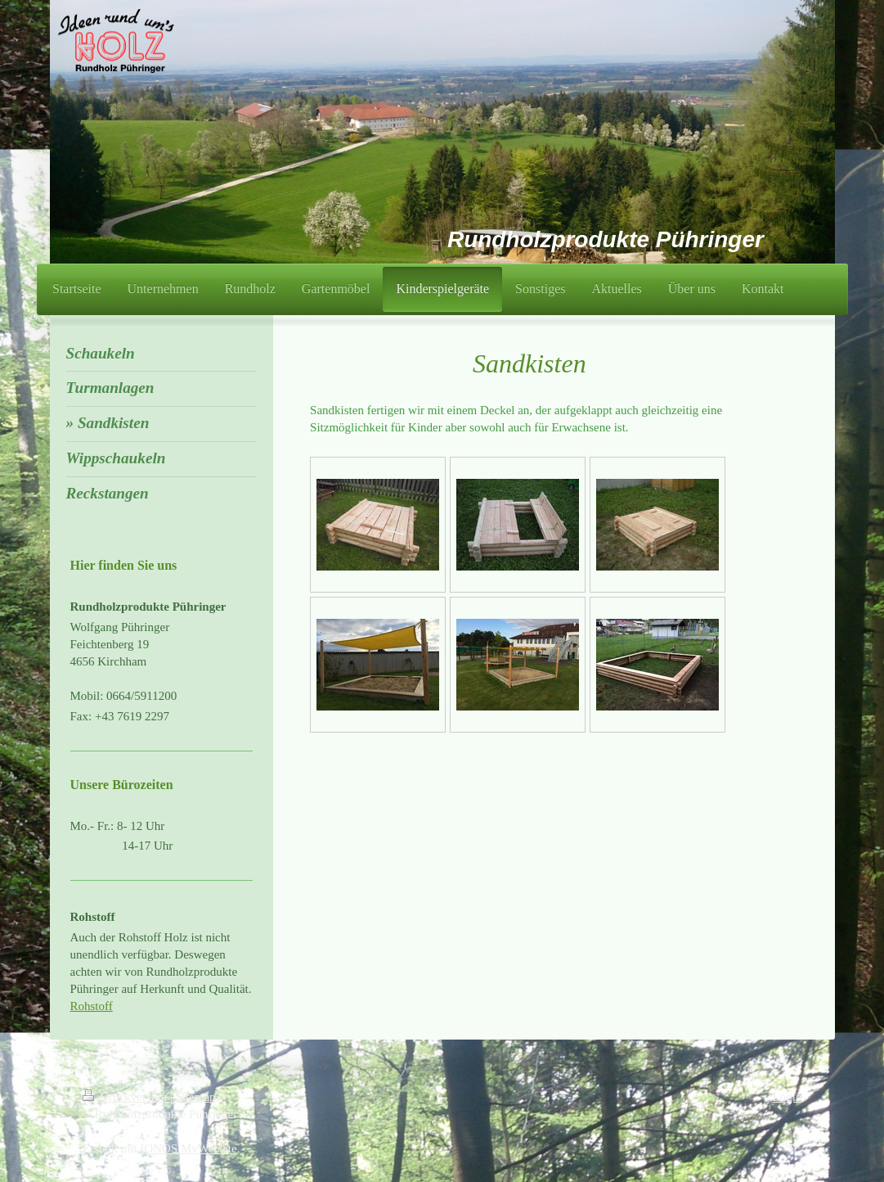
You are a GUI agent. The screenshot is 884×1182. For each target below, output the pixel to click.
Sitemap (195, 1096)
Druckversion (126, 1096)
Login (787, 1096)
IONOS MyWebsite (188, 1148)
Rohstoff (91, 1006)
